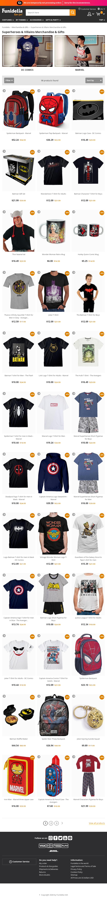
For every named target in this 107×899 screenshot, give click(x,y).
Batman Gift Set (18, 194)
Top (101, 20)
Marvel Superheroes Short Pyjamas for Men (88, 498)
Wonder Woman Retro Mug (53, 254)
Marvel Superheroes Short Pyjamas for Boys (88, 437)
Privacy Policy (76, 869)
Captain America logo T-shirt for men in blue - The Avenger (19, 619)
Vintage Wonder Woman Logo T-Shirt (53, 558)
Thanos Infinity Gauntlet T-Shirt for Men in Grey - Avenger (18, 316)
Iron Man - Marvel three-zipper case (18, 799)
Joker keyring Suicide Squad (88, 739)
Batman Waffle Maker (19, 739)
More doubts (44, 875)
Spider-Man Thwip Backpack (53, 739)
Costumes (7, 20)
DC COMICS (27, 69)
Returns (42, 872)
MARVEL (79, 69)
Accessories (36, 20)
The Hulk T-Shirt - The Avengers (88, 375)
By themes (21, 20)
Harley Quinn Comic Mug (88, 254)
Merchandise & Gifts (20, 27)
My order (43, 863)
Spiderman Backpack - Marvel (19, 133)
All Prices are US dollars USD (82, 877)
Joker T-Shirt (53, 315)
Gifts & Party (52, 20)
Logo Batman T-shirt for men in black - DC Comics (18, 558)
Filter (8, 80)
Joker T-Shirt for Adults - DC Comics (18, 678)
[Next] (62, 823)
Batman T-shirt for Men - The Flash (19, 375)
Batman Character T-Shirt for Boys (88, 194)
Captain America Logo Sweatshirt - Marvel (53, 498)
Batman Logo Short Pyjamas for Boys (53, 619)
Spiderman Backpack (88, 678)
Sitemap (74, 875)
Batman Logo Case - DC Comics (88, 133)
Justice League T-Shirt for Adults (88, 617)
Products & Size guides (48, 866)
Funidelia (6, 27)
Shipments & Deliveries (48, 869)
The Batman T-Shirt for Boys (88, 315)
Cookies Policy (76, 872)
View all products (97, 823)
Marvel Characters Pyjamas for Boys (88, 799)
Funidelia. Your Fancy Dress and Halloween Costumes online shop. (12, 12)
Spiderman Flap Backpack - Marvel (53, 133)
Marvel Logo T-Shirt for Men (53, 436)
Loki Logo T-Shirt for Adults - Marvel (53, 375)
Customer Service (19, 861)
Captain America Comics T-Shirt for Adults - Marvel (53, 679)
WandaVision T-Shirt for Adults (53, 194)
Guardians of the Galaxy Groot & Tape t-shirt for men (88, 558)
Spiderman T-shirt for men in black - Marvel (18, 437)
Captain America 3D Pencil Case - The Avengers (53, 800)
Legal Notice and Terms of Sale (83, 866)
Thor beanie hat (18, 254)
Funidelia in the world (79, 863)
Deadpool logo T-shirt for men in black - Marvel (18, 498)
